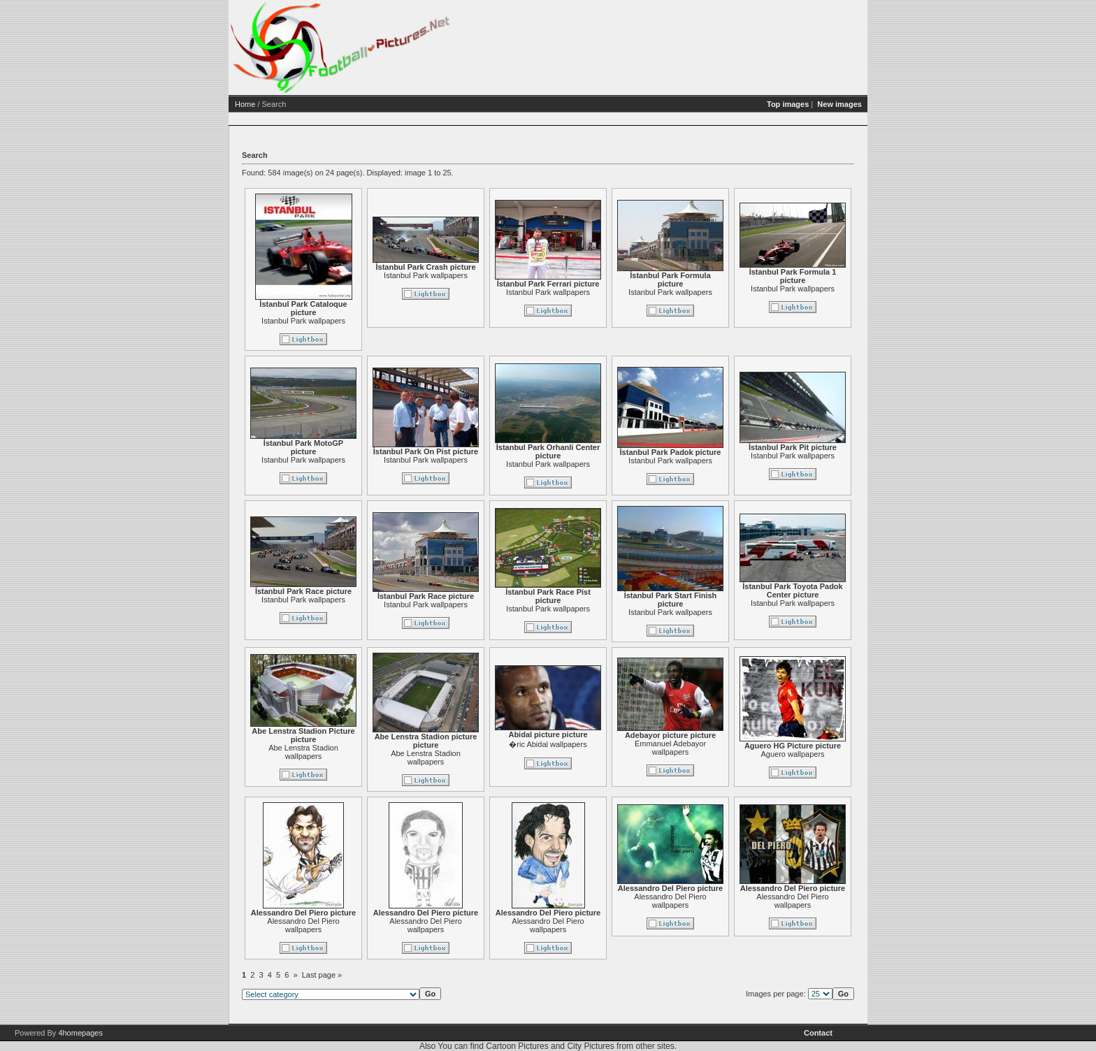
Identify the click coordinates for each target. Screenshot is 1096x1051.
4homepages (80, 1033)
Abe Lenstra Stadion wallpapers (303, 752)
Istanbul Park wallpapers (303, 321)
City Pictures (590, 1046)
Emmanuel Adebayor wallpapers (670, 747)
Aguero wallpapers (792, 754)
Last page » (322, 975)
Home (245, 104)
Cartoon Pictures (517, 1046)
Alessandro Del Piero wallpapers (303, 925)
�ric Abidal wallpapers (547, 744)
